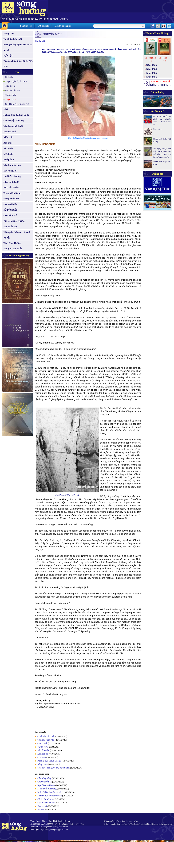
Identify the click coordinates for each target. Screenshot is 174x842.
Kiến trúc (8, 137)
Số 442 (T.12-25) (150, 59)
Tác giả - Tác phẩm (12, 248)
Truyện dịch (10, 99)
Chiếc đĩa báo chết (46, 736)
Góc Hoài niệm (10, 204)
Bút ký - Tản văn (12, 90)
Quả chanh (42, 743)
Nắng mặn (157, 129)
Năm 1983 (151, 65)
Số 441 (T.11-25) (164, 59)
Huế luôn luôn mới (12, 39)
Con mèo (41, 757)
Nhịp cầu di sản (11, 187)
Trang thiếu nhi (11, 198)
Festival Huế (9, 131)
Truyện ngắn (10, 95)
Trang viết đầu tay (12, 193)
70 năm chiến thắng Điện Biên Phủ (18, 64)
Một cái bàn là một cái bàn (49, 792)
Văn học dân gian (12, 165)
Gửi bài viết (43, 26)
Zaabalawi (42, 806)
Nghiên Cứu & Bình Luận (16, 115)
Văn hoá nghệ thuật (13, 126)
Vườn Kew (42, 746)
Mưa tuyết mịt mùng (47, 788)
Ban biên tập (26, 26)
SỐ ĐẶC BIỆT (10, 209)
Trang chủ (8, 33)
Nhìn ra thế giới (11, 182)
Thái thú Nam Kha (45, 739)
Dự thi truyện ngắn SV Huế (17, 104)
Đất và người (10, 170)
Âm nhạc (7, 142)
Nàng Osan (42, 764)
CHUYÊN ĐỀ (10, 215)
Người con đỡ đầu (46, 785)
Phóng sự (9, 77)
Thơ (5, 109)
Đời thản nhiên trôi (46, 802)
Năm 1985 (151, 73)
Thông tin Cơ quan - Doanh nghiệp (16, 235)
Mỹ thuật (8, 154)
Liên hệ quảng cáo (62, 26)
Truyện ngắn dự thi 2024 (16, 81)
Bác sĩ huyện (43, 750)
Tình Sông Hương (12, 243)
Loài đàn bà (42, 753)
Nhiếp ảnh (8, 159)
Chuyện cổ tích (44, 781)
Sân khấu (8, 148)
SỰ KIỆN (8, 55)
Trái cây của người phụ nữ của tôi (53, 767)
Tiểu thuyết (10, 86)
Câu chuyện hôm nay (13, 120)
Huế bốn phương (12, 176)
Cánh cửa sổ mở (45, 799)
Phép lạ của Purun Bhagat (49, 760)
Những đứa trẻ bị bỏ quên (49, 795)
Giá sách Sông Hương (14, 221)
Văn (17, 72)
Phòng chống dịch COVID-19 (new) (17, 47)
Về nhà (40, 809)
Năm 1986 (151, 77)
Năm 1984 (151, 69)
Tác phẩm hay (10, 226)
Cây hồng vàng (44, 778)
